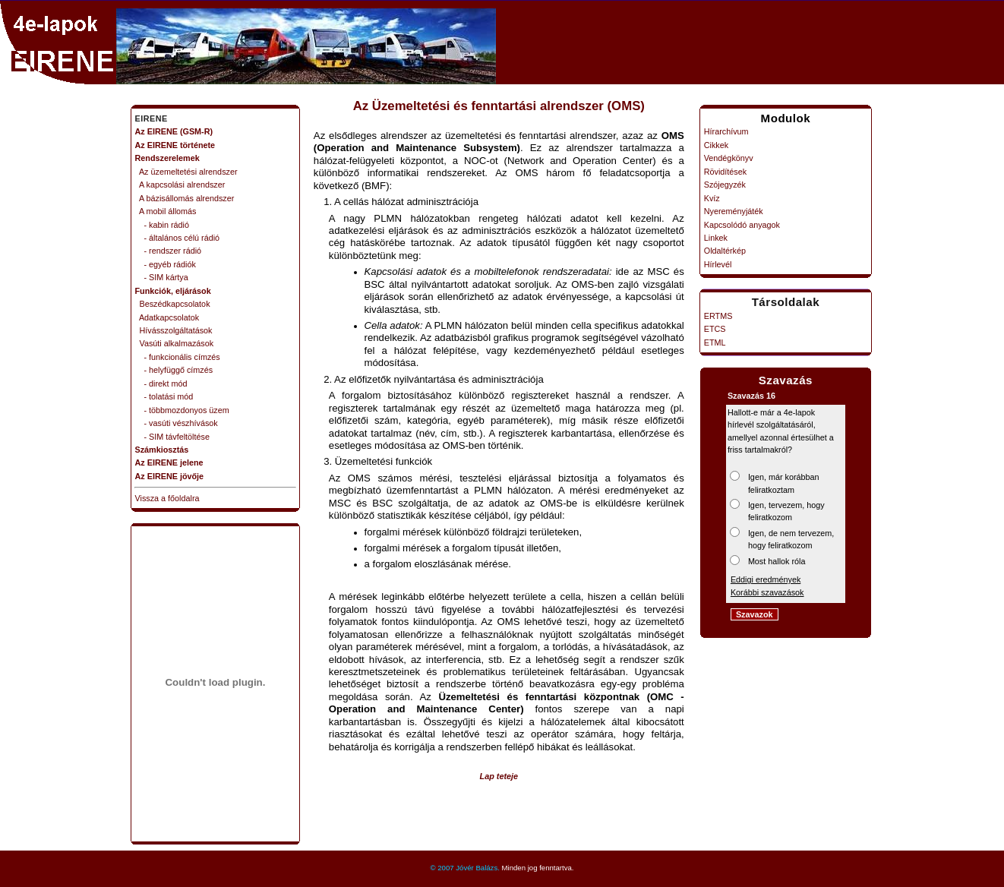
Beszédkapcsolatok (172, 303)
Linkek (716, 237)
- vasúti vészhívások (176, 423)
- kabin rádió (162, 224)
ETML (715, 342)
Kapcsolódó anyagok (742, 224)
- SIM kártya (161, 277)
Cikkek (716, 145)
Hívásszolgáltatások (174, 330)
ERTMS (718, 315)
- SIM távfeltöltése (172, 436)
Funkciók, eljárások (173, 290)
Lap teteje (499, 776)
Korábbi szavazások (767, 592)
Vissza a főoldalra (167, 498)
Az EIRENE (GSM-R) (174, 131)
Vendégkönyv (728, 158)
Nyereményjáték (733, 211)
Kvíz (712, 198)
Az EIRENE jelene (169, 462)
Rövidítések (725, 171)
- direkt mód (161, 383)
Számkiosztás (162, 449)
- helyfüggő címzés (174, 369)
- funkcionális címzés (177, 356)
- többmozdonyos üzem (182, 410)
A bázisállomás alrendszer (185, 198)
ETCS (715, 328)
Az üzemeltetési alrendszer (186, 171)
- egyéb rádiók (165, 264)
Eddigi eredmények (765, 579)
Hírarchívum (726, 131)
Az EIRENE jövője (169, 476)
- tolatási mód (164, 396)
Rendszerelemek (167, 158)
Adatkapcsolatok (167, 317)
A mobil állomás (166, 211)
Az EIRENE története (175, 145)
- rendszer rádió (168, 250)
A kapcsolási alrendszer (180, 184)
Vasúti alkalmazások (174, 343)
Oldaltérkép (725, 250)
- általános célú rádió (177, 237)
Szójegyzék (725, 184)
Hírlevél (718, 264)
